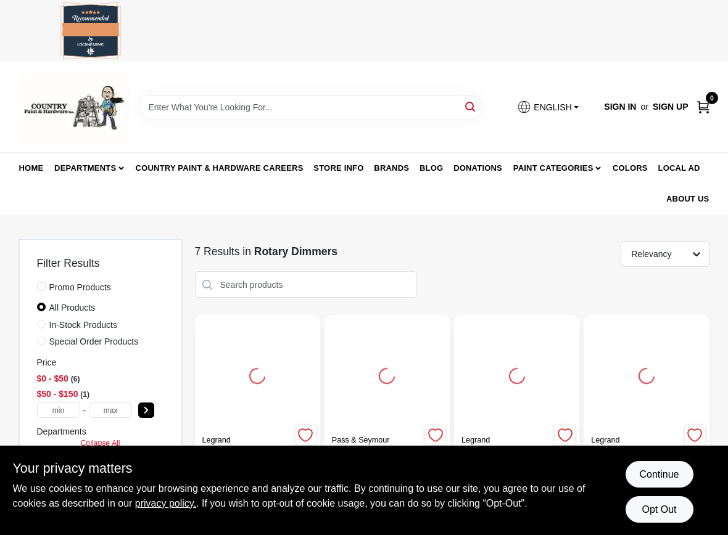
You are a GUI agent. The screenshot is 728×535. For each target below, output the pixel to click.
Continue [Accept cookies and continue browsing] (659, 474)
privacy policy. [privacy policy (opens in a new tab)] (165, 503)
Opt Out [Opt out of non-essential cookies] (659, 509)
